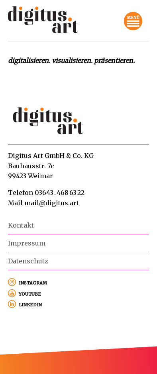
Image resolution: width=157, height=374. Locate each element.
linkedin (30, 304)
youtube (30, 293)
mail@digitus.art (51, 203)
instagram (33, 282)
